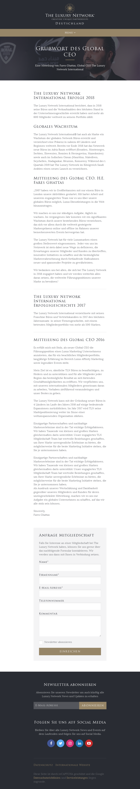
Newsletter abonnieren (55, 642)
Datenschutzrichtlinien (47, 777)
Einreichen (70, 651)
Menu (69, 33)
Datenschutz (43, 765)
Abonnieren (93, 705)
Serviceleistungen (77, 777)
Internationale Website (72, 765)
